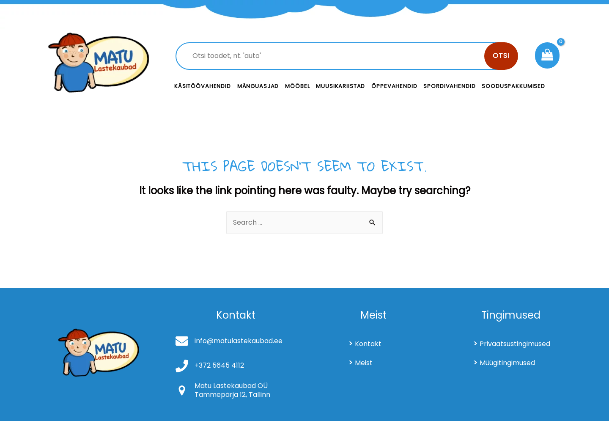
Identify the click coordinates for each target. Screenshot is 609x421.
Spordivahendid (449, 86)
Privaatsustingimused (515, 344)
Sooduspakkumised (513, 86)
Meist (364, 363)
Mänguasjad (258, 86)
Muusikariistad (340, 86)
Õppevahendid (394, 86)
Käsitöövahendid (202, 86)
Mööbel (297, 86)
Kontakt (368, 344)
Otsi (501, 56)
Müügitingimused (507, 363)
